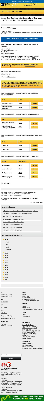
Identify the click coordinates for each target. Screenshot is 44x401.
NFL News (4, 307)
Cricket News (26, 307)
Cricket (24, 306)
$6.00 (34, 58)
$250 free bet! (11, 77)
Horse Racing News (27, 325)
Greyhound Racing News (8, 318)
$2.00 (20, 107)
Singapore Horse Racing (29, 333)
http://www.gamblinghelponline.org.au (11, 382)
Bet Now (34, 103)
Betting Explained (27, 343)
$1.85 (20, 103)
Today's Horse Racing (28, 336)
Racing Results (26, 338)
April (7, 247)
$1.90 (20, 145)
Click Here (21, 177)
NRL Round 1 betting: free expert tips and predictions (15, 193)
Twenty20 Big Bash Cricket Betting (32, 309)
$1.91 (20, 123)
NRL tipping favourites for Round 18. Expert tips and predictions (18, 192)
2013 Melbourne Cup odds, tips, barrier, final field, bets (31, 331)
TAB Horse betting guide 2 (29, 328)
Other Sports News (27, 346)
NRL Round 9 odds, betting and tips (13, 224)
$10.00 (20, 165)
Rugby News (4, 302)
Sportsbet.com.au (30, 66)
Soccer (24, 295)
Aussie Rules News (6, 295)
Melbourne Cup (26, 329)
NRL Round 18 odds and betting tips (11, 195)
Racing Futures (26, 335)
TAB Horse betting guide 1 (29, 326)
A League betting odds (28, 299)
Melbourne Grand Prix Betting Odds (32, 348)
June (7, 242)
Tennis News (26, 316)
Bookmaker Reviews (6, 325)
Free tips (3, 324)
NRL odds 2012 (5, 183)
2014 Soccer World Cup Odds (30, 300)
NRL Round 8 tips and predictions (12, 227)
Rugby (37, 202)
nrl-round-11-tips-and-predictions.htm (13, 219)
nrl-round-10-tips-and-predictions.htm (13, 222)
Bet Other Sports (27, 345)
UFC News (4, 313)
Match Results (26, 297)
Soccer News (26, 296)
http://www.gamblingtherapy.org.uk (10, 390)
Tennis (24, 314)
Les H (14, 28)
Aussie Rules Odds (6, 296)
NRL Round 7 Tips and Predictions (12, 230)
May (7, 244)
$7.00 (38, 59)
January (8, 249)
